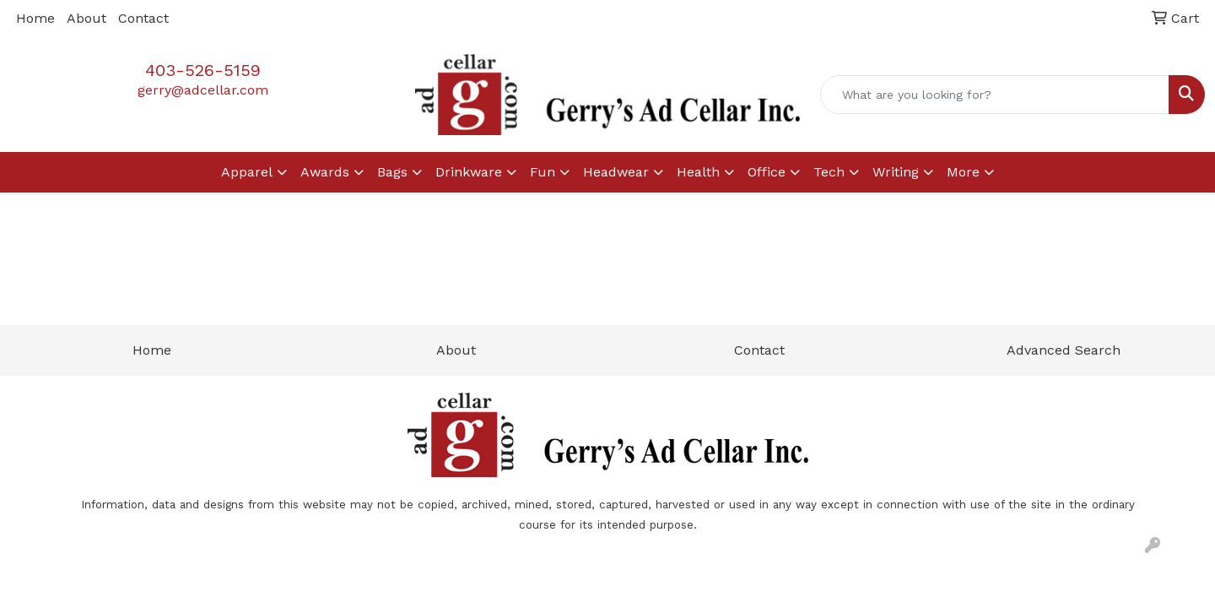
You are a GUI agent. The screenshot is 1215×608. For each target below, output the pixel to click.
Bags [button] (392, 172)
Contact (143, 18)
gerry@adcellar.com (203, 90)
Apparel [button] (247, 172)
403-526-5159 (203, 70)
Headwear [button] (616, 172)
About (86, 18)
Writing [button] (895, 172)
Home (35, 18)
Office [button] (767, 172)
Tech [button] (829, 172)
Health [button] (698, 172)
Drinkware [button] (468, 172)
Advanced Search (1063, 350)
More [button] (963, 172)
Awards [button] (324, 172)
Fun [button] (542, 172)
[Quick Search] (994, 94)
